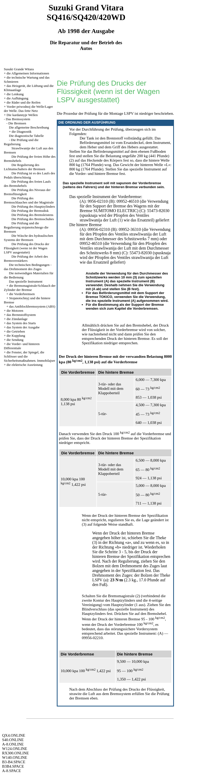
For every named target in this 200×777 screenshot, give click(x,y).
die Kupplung (16, 335)
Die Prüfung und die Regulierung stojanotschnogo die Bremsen (26, 227)
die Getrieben (16, 331)
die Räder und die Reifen (23, 102)
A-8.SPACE (11, 771)
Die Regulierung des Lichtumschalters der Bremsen (24, 167)
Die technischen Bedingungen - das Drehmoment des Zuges (28, 267)
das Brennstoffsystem (21, 315)
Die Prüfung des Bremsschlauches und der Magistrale (29, 200)
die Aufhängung (17, 98)
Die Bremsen (17, 123)
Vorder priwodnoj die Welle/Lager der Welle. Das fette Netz (28, 109)
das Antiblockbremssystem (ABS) (32, 306)
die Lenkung (15, 94)
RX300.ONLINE (15, 753)
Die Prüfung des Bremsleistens (32, 215)
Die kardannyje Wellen (22, 115)
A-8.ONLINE (13, 744)
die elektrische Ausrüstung (24, 365)
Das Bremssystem (18, 119)
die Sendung (15, 340)
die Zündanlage (17, 319)
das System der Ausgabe (23, 327)
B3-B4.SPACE (13, 762)
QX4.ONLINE (13, 735)
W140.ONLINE (14, 757)
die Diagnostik (22, 131)
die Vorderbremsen (22, 294)
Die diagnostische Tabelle (26, 136)
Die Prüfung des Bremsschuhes (32, 219)
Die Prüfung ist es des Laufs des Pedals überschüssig (29, 175)
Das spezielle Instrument (25, 281)
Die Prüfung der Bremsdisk (30, 211)
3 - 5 (122, 552)
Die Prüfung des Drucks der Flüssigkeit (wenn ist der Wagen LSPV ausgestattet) (26, 248)
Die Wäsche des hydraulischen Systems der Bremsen (28, 238)
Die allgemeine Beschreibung (29, 127)
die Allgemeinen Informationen (28, 73)
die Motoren (15, 311)
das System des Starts (21, 323)
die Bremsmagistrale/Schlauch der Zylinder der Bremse (30, 288)
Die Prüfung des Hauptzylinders (33, 206)
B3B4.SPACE (13, 766)
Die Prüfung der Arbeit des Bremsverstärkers (26, 258)
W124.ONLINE (14, 749)
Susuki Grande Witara (19, 69)
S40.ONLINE (13, 740)
